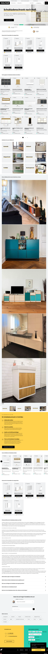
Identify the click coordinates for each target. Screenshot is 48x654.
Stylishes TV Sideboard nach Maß (18, 128)
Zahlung (40, 619)
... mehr (35, 645)
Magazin (11, 619)
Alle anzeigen (5, 621)
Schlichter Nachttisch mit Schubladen (29, 128)
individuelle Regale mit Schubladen (24, 548)
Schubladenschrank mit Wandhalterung (4, 109)
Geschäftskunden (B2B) (27, 616)
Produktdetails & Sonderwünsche (20, 619)
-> (34, 609)
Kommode (39, 522)
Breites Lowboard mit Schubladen (28, 109)
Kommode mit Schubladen (17, 89)
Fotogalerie (19, 616)
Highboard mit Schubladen (41, 89)
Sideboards (31, 522)
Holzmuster (4, 619)
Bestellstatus (13, 616)
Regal (13, 558)
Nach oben (45, 653)
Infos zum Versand (37, 639)
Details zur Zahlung (44, 631)
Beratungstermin (5, 616)
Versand (35, 619)
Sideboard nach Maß (4, 524)
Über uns (29, 619)
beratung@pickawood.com (13, 636)
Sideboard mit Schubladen (5, 89)
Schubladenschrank (40, 128)
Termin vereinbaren (9, 641)
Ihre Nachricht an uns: (15, 606)
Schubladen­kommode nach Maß (5, 128)
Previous (3, 179)
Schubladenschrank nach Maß (18, 108)
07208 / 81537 (11, 633)
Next (2, 403)
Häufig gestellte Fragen (37, 616)
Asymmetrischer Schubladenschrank (28, 90)
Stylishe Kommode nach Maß (42, 108)
